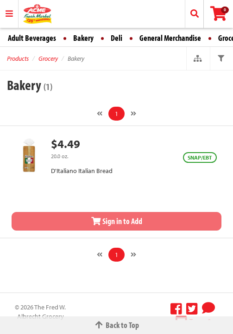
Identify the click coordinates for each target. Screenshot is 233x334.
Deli (116, 37)
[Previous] (99, 114)
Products (18, 58)
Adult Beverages (32, 37)
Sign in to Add (117, 221)
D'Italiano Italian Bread (82, 171)
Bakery (83, 37)
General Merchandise (170, 37)
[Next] (133, 114)
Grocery (48, 58)
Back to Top (116, 325)
